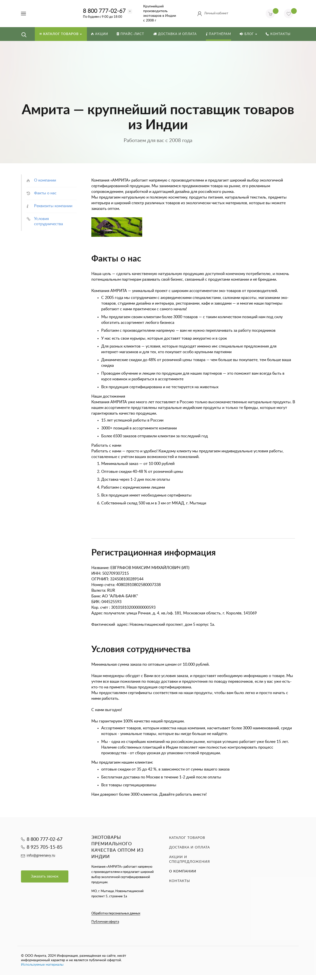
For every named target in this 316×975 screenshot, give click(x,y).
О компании (182, 871)
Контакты (179, 881)
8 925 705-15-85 (44, 847)
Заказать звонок (45, 876)
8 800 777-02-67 (104, 11)
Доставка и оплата (189, 847)
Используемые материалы (42, 964)
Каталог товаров (187, 838)
